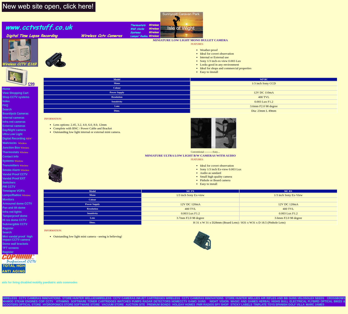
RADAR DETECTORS (157, 301)
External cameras (14, 126)
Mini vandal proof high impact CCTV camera (18, 238)
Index (6, 101)
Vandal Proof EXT (14, 178)
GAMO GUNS (197, 301)
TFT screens (11, 248)
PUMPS (137, 301)
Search (7, 109)
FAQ (5, 105)
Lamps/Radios (12, 195)
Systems (8, 160)
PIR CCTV (9, 186)
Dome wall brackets (15, 243)
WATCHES (124, 301)
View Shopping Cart (15, 93)
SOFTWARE (79, 301)
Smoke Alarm (11, 170)
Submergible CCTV (15, 224)
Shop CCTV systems (16, 97)
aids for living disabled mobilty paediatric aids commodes (39, 282)
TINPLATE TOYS (264, 304)
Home (6, 88)
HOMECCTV (179, 301)
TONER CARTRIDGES (101, 301)
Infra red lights (12, 211)
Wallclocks (10, 143)
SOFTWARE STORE (87, 304)
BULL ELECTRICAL (294, 301)
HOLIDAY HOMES (183, 304)
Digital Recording (14, 138)
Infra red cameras (14, 121)
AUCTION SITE (135, 304)
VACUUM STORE (113, 304)
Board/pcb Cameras (15, 113)
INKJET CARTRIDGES (150, 298)
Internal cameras (13, 117)
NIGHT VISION (219, 301)
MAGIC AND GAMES (244, 301)
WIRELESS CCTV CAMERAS (22, 298)
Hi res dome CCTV (15, 220)
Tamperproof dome (15, 216)
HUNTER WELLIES (85, 298)
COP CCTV (46, 301)
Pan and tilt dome (14, 207)
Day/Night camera (14, 130)
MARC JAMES (315, 304)
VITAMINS (62, 301)
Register (8, 228)
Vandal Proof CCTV (15, 174)
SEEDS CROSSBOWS (330, 298)
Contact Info (11, 156)
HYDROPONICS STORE (58, 304)
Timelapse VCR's (14, 190)
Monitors (8, 199)
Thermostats (11, 152)
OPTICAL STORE (30, 304)
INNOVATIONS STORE (57, 298)
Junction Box (11, 147)
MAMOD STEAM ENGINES (20, 301)
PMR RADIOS (205, 304)
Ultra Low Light (12, 134)
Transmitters (11, 165)
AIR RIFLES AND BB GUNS (279, 298)
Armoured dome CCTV (17, 203)
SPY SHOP (221, 304)
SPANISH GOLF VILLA (289, 304)
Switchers (9, 182)
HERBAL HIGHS (269, 301)
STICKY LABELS (241, 304)
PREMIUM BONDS (158, 304)
